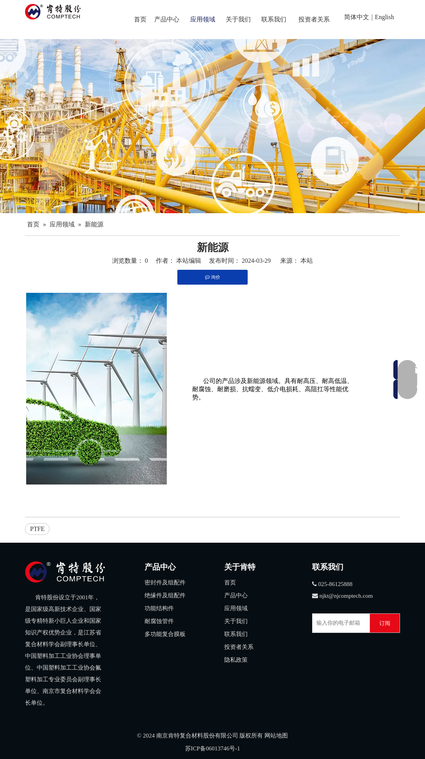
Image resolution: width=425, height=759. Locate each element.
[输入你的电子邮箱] (339, 623)
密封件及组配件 (165, 582)
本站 (306, 260)
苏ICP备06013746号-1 (212, 748)
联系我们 (236, 634)
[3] (65, 572)
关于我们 (236, 621)
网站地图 (276, 735)
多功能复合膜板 (165, 634)
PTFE (37, 529)
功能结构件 (159, 608)
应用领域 (236, 608)
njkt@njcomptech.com (346, 596)
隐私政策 (236, 660)
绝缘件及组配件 (165, 595)
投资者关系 (239, 647)
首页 (230, 582)
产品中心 (236, 595)
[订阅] (385, 623)
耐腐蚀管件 (159, 621)
